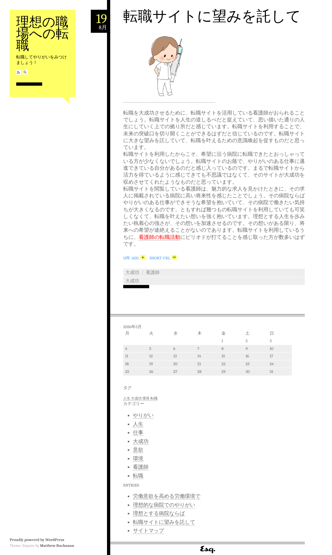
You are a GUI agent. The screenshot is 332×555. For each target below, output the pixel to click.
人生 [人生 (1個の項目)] (126, 398)
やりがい (143, 415)
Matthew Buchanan (57, 545)
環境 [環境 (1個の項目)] (145, 398)
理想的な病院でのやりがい (164, 505)
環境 (138, 459)
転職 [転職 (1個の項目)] (154, 398)
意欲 (138, 450)
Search (25, 72)
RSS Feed (18, 72)
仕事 (138, 433)
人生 (138, 424)
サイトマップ (148, 531)
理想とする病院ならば (159, 513)
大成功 (132, 272)
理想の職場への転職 (42, 34)
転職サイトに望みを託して (212, 16)
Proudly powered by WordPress (37, 539)
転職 (138, 476)
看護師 (153, 272)
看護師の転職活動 (159, 237)
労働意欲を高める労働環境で (166, 496)
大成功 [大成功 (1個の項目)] (136, 398)
